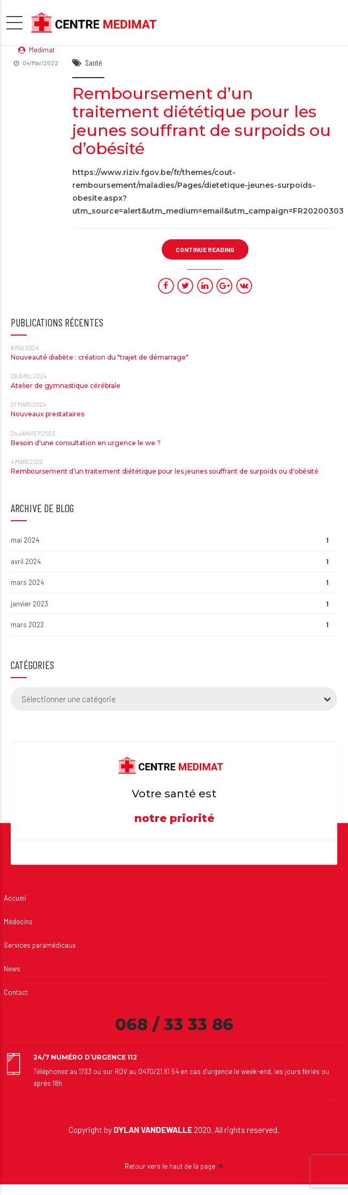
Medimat (42, 49)
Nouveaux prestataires (47, 414)
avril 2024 (26, 561)
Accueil (15, 898)
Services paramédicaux (39, 945)
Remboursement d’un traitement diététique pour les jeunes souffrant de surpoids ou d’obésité (201, 121)
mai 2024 (25, 540)
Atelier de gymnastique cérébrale (65, 386)
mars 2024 (27, 582)
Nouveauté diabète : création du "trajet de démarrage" (99, 357)
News (12, 968)
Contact (16, 992)
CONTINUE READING (205, 249)
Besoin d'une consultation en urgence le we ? (86, 443)
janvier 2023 (29, 603)
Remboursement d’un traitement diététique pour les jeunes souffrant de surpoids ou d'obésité (165, 471)
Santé (93, 62)
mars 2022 (27, 624)
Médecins (18, 921)
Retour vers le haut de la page (170, 1166)
